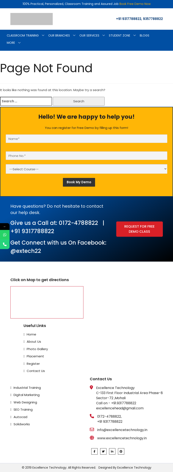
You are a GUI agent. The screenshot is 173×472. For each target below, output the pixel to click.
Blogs (144, 35)
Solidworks (22, 424)
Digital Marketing (27, 395)
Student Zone (124, 35)
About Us (34, 341)
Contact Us (36, 371)
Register (33, 363)
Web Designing (25, 402)
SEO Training (23, 409)
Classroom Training (27, 35)
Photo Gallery (37, 349)
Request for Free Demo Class (139, 229)
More (15, 43)
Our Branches (63, 35)
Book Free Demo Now (135, 4)
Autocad (20, 417)
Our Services (93, 35)
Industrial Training (27, 387)
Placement (35, 356)
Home (31, 334)
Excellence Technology (133, 467)
